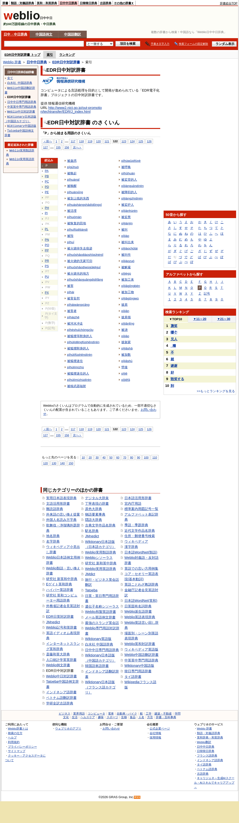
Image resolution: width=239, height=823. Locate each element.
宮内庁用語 (132, 503)
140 (62, 463)
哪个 (174, 332)
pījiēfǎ (125, 380)
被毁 (70, 236)
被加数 (126, 354)
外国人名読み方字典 (61, 520)
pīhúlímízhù (75, 367)
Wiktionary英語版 (98, 639)
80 (131, 457)
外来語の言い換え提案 (63, 514)
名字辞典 (53, 541)
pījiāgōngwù (130, 298)
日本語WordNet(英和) (140, 601)
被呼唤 (126, 167)
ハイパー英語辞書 (59, 590)
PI (46, 213)
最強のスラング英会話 (102, 623)
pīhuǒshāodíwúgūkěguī (84, 267)
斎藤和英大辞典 (58, 654)
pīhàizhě (73, 317)
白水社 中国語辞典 (99, 644)
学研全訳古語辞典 (59, 703)
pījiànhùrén (129, 211)
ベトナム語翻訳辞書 (61, 698)
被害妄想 (73, 298)
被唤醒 (72, 186)
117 (73, 141)
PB (47, 176)
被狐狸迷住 (75, 361)
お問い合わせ (111, 728)
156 (67, 147)
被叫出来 (127, 242)
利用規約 (14, 742)
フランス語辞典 (207, 755)
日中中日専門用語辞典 (102, 650)
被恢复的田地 (76, 223)
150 (71, 463)
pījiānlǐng (127, 323)
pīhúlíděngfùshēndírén (83, 342)
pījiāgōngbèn (130, 286)
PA (47, 171)
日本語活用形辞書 (138, 498)
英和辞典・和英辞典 (210, 737)
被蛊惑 (72, 161)
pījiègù (126, 273)
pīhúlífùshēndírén (79, 354)
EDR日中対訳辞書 (66, 62)
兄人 (174, 339)
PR (47, 261)
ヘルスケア (87, 717)
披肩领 (126, 317)
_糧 (173, 346)
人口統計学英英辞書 (61, 660)
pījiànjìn (126, 223)
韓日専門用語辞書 (138, 671)
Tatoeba (91, 590)
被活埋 (72, 211)
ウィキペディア (136, 541)
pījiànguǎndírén (132, 186)
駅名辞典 (92, 531)
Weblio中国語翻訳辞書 (141, 655)
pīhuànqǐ (73, 179)
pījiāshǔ (126, 361)
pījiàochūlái (129, 248)
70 (124, 457)
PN (47, 239)
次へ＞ (77, 147)
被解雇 (126, 267)
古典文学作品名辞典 (100, 525)
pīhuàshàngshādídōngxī (84, 204)
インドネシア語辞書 (61, 692)
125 (140, 141)
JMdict (90, 574)
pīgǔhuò (73, 167)
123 (124, 141)
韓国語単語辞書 (97, 666)
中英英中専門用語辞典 (141, 660)
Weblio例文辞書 (58, 665)
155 (58, 147)
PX (47, 292)
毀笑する (177, 379)
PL (47, 229)
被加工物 (127, 292)
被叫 (124, 229)
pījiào (125, 236)
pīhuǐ (70, 242)
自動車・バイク (127, 713)
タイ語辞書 (132, 677)
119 (89, 141)
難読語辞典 (54, 509)
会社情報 (155, 733)
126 (149, 141)
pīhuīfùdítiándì (77, 229)
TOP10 (175, 319)
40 (104, 457)
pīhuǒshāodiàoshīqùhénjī (85, 254)
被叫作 (126, 254)
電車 (111, 713)
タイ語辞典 (204, 764)
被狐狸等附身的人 (79, 336)
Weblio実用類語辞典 (100, 552)
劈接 (124, 367)
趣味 (101, 717)
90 (138, 457)
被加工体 (127, 279)
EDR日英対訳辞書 (60, 616)
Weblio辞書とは (18, 728)
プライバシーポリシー (22, 746)
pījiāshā (126, 348)
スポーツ (112, 717)
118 (81, 141)
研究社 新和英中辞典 (100, 563)
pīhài (70, 292)
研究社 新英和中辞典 (62, 579)
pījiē (124, 373)
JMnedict (53, 622)
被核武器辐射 (76, 386)
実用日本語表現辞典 (61, 498)
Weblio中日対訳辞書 (61, 676)
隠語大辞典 (93, 520)
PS (47, 266)
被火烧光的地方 (78, 273)
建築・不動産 (163, 713)
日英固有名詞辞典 (138, 606)
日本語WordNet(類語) (140, 552)
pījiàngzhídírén (132, 198)
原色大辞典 (93, 509)
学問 (178, 713)
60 (117, 457)
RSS (137, 797)
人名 (141, 717)
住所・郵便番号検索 (139, 536)
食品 (133, 717)
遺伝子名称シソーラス (102, 606)
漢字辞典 (131, 547)
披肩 (124, 304)
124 (132, 141)
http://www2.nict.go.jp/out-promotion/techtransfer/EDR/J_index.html (71, 110)
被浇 (124, 330)
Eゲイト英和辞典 (59, 584)
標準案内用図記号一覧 (141, 509)
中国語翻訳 (72, 34)
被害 (70, 286)
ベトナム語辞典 (207, 769)
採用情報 (155, 737)
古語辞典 (105, 3)
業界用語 (79, 713)
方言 (150, 717)
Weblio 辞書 (12, 62)
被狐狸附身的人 (78, 348)
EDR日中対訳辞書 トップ (22, 55)
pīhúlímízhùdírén (79, 380)
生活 (75, 717)
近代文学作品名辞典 (139, 530)
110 (154, 457)
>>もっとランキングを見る (216, 391)
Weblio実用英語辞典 (100, 569)
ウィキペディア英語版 (141, 649)
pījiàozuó (127, 261)
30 (97, 457)
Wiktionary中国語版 (139, 665)
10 (83, 457)
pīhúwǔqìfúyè (131, 161)
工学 (149, 713)
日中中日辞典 (68, 3)
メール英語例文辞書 (100, 617)
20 (90, 457)
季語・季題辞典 (136, 525)
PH (47, 208)
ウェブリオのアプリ (68, 728)
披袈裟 (126, 342)
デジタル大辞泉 (97, 498)
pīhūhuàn (128, 173)
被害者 (72, 311)
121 (107, 141)
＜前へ (47, 141)
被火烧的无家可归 (79, 261)
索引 (50, 55)
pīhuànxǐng (75, 192)
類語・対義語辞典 (22, 3)
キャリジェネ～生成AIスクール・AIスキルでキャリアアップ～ (214, 782)
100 (146, 457)
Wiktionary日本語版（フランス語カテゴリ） (100, 687)
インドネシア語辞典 (210, 760)
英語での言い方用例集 (141, 568)
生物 (124, 717)
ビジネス (64, 713)
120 (98, 141)
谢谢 (174, 366)
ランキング (67, 55)
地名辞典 (53, 536)
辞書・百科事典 (166, 717)
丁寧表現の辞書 (97, 503)
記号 (207, 293)
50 (110, 457)
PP (47, 250)
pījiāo (125, 336)
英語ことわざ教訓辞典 (141, 584)
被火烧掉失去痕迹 (79, 248)
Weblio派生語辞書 (138, 611)
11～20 (199, 319)
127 (45, 147)
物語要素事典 (95, 514)
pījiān (125, 311)
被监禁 (126, 217)
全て (10, 78)
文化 (66, 717)
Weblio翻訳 (204, 742)
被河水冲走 (75, 323)
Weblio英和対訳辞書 (139, 644)
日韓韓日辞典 (88, 3)
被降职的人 (129, 192)
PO (47, 245)
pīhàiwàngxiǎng (78, 304)
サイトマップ (16, 750)
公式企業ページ (160, 728)
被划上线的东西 (78, 198)
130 (54, 463)
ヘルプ (12, 737)
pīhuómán (74, 217)
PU (47, 276)
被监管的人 (129, 179)
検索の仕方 (15, 733)
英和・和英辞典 (47, 3)
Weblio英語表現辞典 (139, 617)
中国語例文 (44, 34)
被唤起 (72, 173)
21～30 (223, 319)
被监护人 (127, 204)
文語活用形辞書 (58, 503)
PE (47, 192)
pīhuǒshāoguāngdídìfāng (85, 279)
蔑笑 (174, 326)
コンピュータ (96, 713)
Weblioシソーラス (99, 558)
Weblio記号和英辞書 (61, 627)
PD (47, 187)
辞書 (5, 3)
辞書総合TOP (229, 3)
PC (47, 181)
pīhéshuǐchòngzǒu (80, 330)
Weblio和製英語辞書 (100, 612)
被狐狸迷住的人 (78, 373)
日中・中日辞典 (15, 34)
